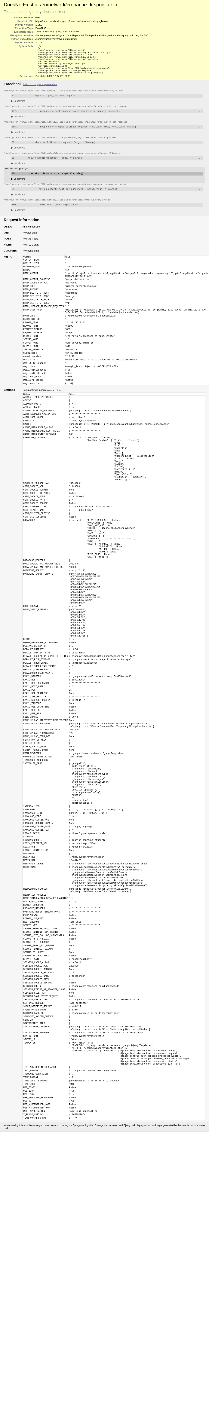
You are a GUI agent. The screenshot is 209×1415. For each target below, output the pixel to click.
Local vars (18, 106)
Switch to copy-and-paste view (40, 89)
